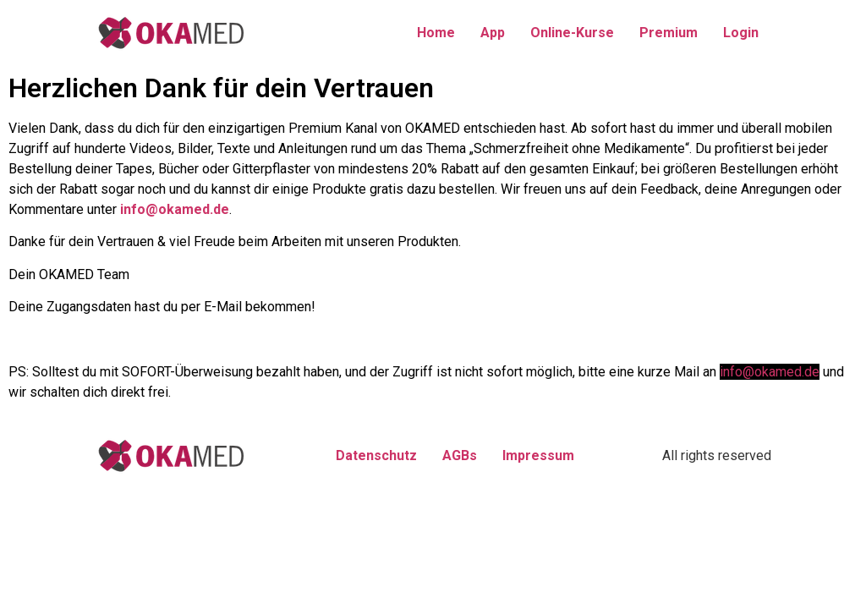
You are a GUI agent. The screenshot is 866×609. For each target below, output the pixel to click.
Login (741, 33)
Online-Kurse (572, 33)
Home (436, 33)
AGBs (459, 455)
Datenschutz (376, 455)
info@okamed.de (174, 209)
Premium (668, 33)
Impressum (538, 455)
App (492, 33)
